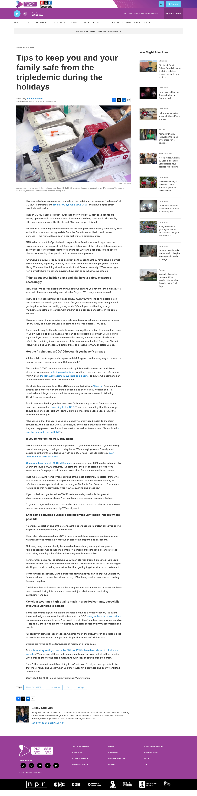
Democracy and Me (116, 764)
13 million (98, 392)
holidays (80, 693)
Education (163, 67)
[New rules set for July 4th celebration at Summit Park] (148, 99)
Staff (146, 770)
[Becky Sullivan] (22, 720)
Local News (163, 94)
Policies (111, 770)
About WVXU (77, 758)
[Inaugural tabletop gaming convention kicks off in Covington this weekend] (148, 233)
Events (111, 752)
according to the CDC (62, 413)
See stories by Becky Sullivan (47, 728)
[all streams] (173, 19)
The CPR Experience (80, 752)
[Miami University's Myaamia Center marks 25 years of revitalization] (148, 188)
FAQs (146, 764)
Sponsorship (133, 28)
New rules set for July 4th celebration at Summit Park (169, 101)
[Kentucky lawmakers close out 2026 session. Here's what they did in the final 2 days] (148, 281)
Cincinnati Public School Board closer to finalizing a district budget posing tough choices (170, 77)
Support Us (116, 28)
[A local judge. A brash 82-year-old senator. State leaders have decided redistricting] (148, 165)
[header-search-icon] (162, 7)
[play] (17, 19)
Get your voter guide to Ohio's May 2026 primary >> (98, 37)
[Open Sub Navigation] (22, 28)
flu (68, 693)
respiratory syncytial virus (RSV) (71, 210)
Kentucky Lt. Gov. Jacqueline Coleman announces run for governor (168, 144)
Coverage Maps (151, 758)
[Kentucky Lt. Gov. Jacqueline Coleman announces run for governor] (148, 141)
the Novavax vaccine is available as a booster (64, 382)
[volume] (25, 20)
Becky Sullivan (35, 104)
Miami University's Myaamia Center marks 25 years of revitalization (168, 192)
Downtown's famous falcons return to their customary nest (169, 214)
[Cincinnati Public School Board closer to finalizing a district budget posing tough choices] (148, 72)
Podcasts (59, 28)
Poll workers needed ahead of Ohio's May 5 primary (169, 122)
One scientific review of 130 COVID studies (49, 469)
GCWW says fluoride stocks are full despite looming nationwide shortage (169, 261)
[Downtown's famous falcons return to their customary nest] (148, 212)
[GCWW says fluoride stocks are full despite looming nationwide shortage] (148, 257)
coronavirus (54, 693)
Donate (176, 7)
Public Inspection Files (153, 752)
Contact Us (113, 758)
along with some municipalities (104, 622)
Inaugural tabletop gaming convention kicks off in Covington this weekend (169, 237)
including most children (62, 378)
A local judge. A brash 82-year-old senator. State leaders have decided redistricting (169, 168)
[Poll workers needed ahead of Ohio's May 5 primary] (148, 120)
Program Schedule (80, 764)
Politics (162, 136)
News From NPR (25, 53)
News (17, 28)
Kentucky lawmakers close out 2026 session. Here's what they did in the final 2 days (169, 286)
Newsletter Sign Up (80, 770)
